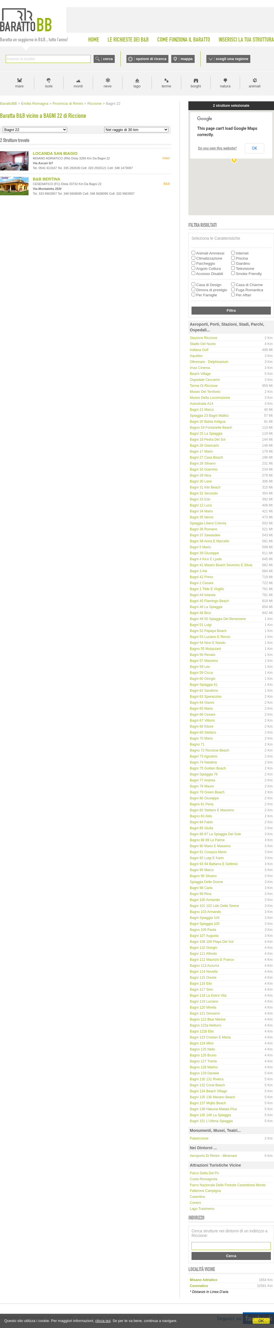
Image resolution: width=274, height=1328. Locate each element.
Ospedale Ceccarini (205, 380)
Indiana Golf (199, 350)
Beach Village (200, 374)
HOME (93, 39)
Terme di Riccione (203, 386)
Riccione (94, 103)
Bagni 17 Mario (201, 451)
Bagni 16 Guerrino (203, 469)
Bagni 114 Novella (203, 972)
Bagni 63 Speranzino (205, 697)
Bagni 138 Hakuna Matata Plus (213, 1109)
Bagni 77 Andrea (202, 780)
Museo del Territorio (205, 392)
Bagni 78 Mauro (202, 786)
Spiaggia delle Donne (206, 882)
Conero (195, 1203)
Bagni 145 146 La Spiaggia (210, 1115)
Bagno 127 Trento (203, 1061)
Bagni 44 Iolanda (202, 595)
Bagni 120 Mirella (203, 1007)
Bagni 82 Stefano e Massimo (212, 810)
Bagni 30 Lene (201, 481)
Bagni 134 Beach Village (208, 1091)
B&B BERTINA (46, 179)
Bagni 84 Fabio (201, 822)
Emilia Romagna (34, 103)
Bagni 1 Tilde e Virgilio (207, 589)
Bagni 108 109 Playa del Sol (211, 942)
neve (108, 86)
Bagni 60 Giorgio (202, 679)
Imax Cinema (200, 368)
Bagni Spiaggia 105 (204, 924)
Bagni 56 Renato (202, 655)
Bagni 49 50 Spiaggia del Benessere (218, 619)
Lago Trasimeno (202, 1209)
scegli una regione (232, 59)
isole (49, 86)
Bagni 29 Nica (200, 475)
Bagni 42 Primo (201, 577)
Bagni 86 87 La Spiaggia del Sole (215, 834)
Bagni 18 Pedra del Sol (207, 440)
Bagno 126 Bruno (203, 1055)
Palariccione (199, 1138)
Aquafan (196, 356)
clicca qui (102, 1321)
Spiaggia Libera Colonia (208, 523)
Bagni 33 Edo (200, 499)
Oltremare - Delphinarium (209, 362)
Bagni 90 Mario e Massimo (210, 846)
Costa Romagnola (203, 1179)
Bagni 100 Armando (205, 900)
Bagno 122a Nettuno (205, 1025)
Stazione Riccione (203, 338)
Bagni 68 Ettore (201, 726)
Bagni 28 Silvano (202, 463)
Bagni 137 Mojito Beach (208, 1103)
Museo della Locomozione (210, 398)
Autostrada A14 (201, 404)
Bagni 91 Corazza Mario (208, 852)
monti (78, 86)
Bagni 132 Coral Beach (207, 1085)
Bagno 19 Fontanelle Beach (211, 428)
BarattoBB (8, 103)
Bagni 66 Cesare (202, 715)
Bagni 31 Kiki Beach (205, 487)
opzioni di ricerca (151, 59)
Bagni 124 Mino (201, 1043)
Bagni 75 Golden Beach (208, 768)
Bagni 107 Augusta (204, 936)
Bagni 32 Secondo (204, 493)
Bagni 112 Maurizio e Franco (212, 960)
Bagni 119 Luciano (204, 1001)
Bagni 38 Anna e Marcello (209, 541)
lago (137, 86)
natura (225, 86)
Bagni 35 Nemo (201, 517)
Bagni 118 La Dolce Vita (208, 995)
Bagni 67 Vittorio (202, 721)
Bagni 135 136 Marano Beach (212, 1097)
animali (254, 86)
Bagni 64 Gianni (202, 703)
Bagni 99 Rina (200, 894)
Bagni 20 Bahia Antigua (207, 422)
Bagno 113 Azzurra (204, 966)
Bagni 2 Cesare (201, 583)
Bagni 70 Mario (201, 738)
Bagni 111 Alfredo (203, 954)
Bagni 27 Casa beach (206, 457)
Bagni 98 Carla (201, 888)
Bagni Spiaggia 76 (203, 774)
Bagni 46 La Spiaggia (206, 607)
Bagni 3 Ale (198, 571)
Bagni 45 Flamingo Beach (209, 601)
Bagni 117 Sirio (201, 990)
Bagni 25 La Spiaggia (206, 434)
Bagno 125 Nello (202, 1049)
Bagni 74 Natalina (203, 762)
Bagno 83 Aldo (201, 816)
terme (166, 86)
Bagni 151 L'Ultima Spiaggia (211, 1121)
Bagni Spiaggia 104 (204, 918)
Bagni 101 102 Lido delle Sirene (214, 906)
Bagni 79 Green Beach (207, 792)
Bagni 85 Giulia (201, 828)
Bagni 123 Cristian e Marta (210, 1037)
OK (261, 1321)
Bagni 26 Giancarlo (204, 446)
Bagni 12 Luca (201, 505)
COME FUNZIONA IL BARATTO (183, 39)
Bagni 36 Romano (203, 529)
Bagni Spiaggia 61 (203, 685)
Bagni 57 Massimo (204, 661)
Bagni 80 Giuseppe (204, 798)
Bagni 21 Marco (202, 410)
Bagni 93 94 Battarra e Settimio (214, 864)
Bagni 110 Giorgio (203, 948)
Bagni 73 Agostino (203, 756)
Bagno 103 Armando (205, 912)
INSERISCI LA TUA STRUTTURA (246, 39)
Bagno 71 (197, 744)
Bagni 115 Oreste (203, 978)
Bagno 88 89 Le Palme (207, 840)
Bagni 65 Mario (201, 709)
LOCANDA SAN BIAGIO (55, 153)
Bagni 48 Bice (200, 613)
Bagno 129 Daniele (204, 1073)
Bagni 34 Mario (201, 511)
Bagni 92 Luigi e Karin (207, 858)
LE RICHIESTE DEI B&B (128, 39)
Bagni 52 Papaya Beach (208, 631)
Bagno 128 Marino (204, 1067)
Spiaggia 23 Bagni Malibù (209, 416)
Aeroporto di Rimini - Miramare (213, 1156)
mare (19, 86)
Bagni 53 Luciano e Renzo (210, 637)
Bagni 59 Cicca (201, 673)
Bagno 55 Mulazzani (205, 649)
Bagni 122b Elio (202, 1031)
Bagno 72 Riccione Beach (209, 750)
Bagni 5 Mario (200, 547)
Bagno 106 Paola (203, 930)
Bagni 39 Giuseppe (204, 553)
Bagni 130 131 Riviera (206, 1079)
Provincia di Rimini (68, 103)
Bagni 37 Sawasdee (205, 535)
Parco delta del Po (204, 1173)
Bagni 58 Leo (200, 667)
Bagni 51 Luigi (200, 625)
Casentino (197, 1197)
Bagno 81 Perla (201, 804)
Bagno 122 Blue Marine (207, 1019)
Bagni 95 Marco (202, 870)
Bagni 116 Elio (201, 984)
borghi (196, 86)
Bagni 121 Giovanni (205, 1013)
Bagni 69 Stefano (203, 732)
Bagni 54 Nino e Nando (207, 643)
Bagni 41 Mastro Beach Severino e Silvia (221, 565)
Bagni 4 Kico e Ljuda (205, 559)
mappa (187, 59)
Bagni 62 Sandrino (204, 691)
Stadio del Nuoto (203, 344)
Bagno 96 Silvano (203, 876)
